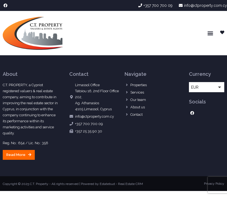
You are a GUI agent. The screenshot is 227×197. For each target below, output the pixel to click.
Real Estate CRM (130, 184)
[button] (210, 32)
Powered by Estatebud (98, 184)
